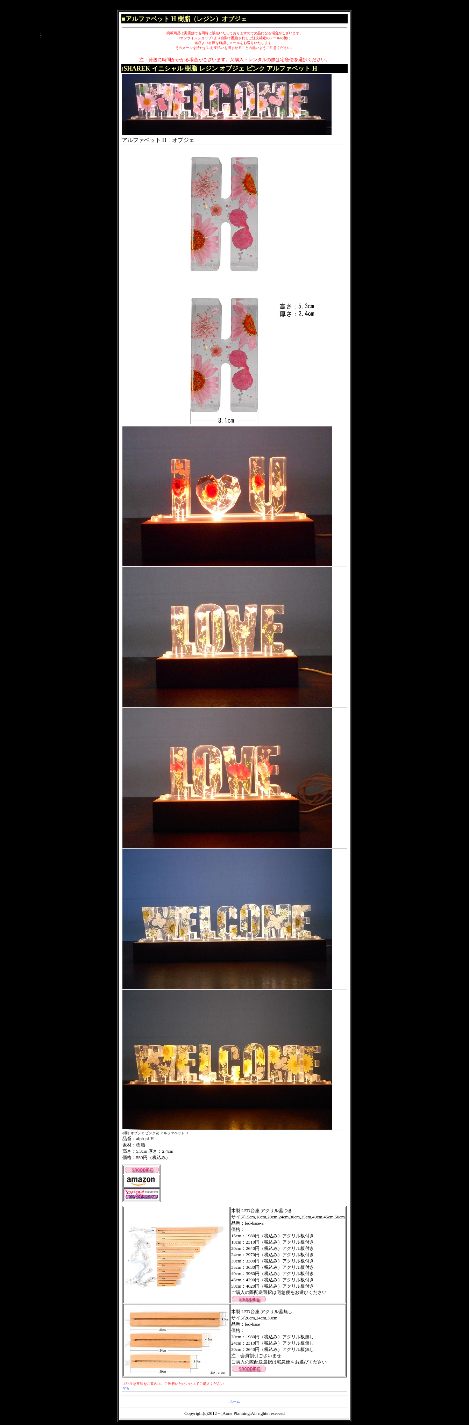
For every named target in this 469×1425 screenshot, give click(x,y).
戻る (125, 1388)
